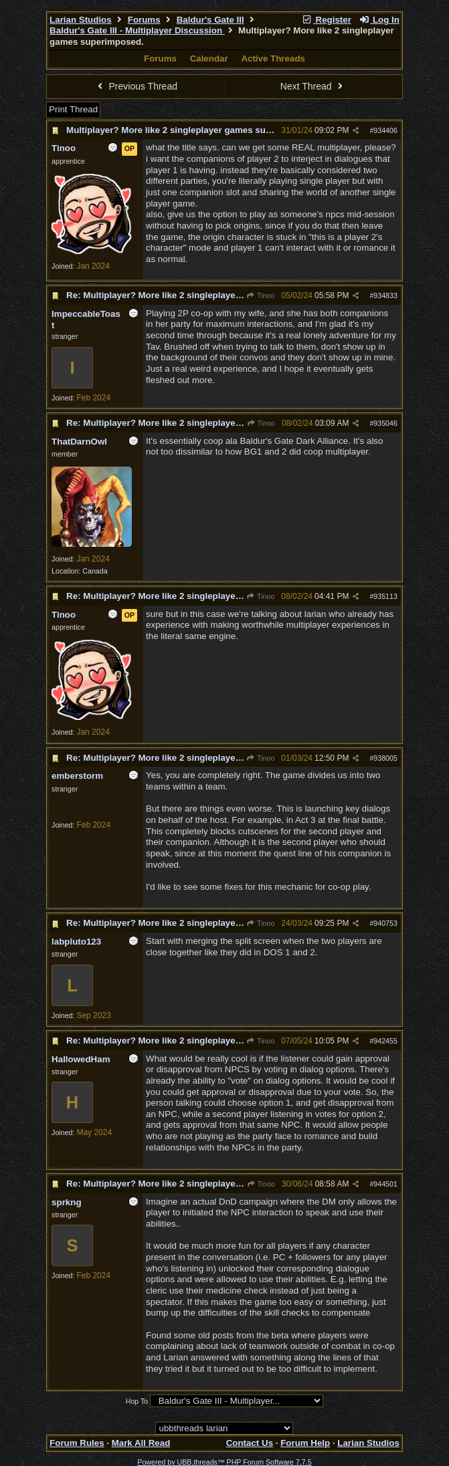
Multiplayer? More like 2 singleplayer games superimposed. (192, 130)
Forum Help (305, 1443)
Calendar (209, 58)
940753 (385, 923)
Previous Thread (135, 86)
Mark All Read (141, 1443)
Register (326, 20)
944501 (385, 1184)
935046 (385, 423)
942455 (385, 1041)
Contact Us (249, 1443)
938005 (385, 758)
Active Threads (273, 58)
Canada (94, 571)
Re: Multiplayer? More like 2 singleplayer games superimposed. (200, 295)
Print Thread (73, 109)
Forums (144, 20)
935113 (385, 596)
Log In (379, 20)
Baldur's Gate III (210, 20)
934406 (385, 130)
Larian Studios (81, 20)
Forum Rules (77, 1443)
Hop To (137, 1401)
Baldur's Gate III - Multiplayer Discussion (137, 30)
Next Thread (313, 86)
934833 (385, 295)
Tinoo (260, 295)
